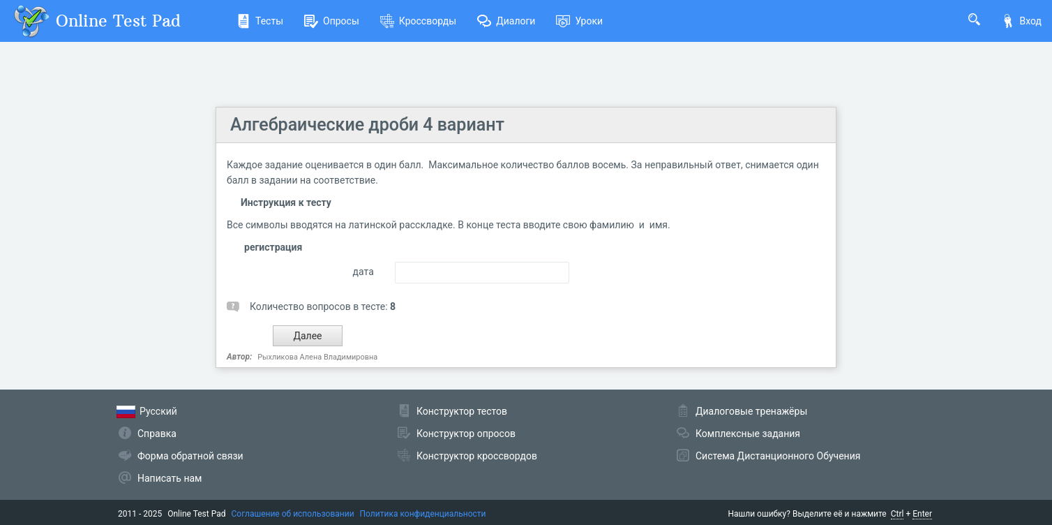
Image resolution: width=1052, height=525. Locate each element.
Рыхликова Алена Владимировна (317, 357)
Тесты (259, 21)
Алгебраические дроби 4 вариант (367, 124)
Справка (156, 433)
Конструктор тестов (461, 411)
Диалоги (506, 21)
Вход (1021, 21)
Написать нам (169, 478)
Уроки (579, 21)
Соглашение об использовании (293, 514)
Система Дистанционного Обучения (778, 455)
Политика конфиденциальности (423, 514)
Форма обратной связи (190, 455)
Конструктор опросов (466, 433)
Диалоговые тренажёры (751, 411)
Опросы (331, 21)
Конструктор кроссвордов (476, 455)
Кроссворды (418, 21)
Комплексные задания (748, 433)
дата (363, 271)
